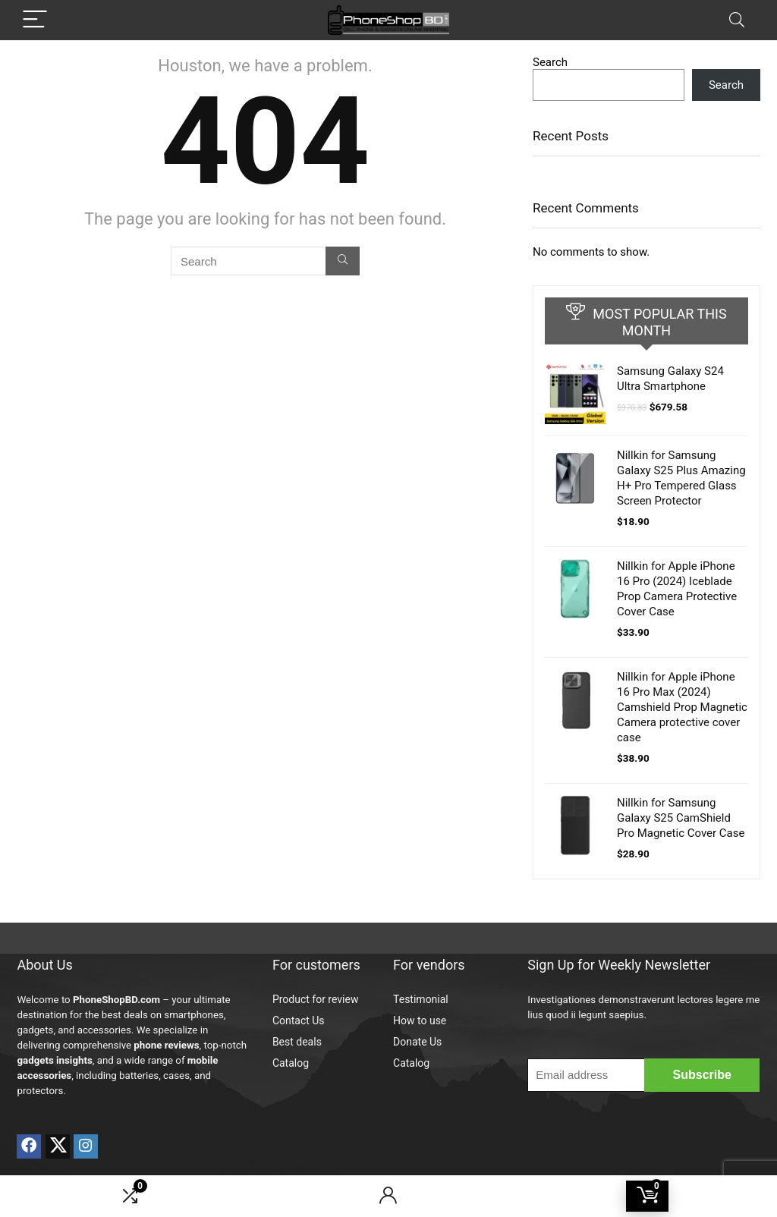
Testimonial (420, 999)
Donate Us (417, 1042)
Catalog (290, 1063)
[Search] (737, 20)
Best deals (297, 1042)
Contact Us (298, 1020)
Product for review (315, 999)
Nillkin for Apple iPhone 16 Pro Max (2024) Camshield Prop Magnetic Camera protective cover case (682, 707)
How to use (419, 1020)
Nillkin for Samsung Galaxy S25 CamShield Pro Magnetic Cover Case (680, 818)
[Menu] (35, 20)
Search (550, 62)
